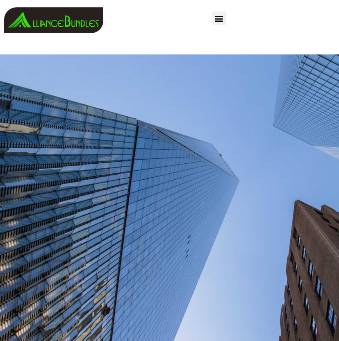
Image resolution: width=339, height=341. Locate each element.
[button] (219, 18)
